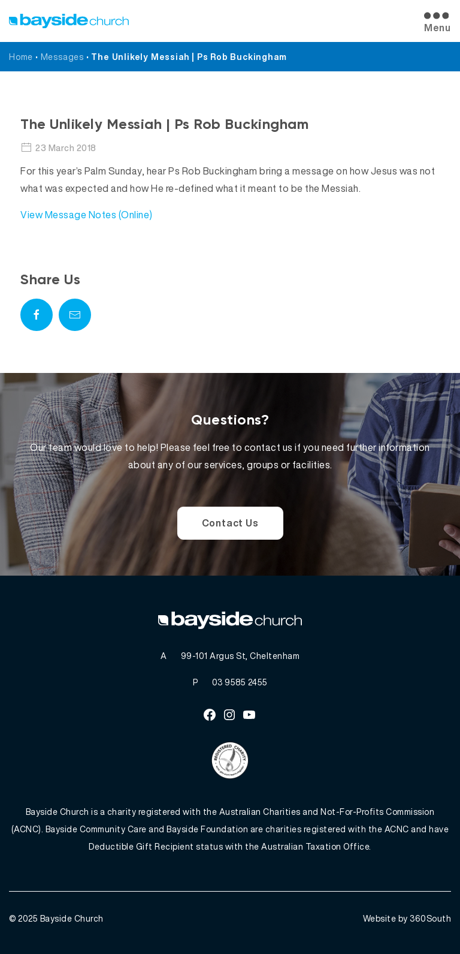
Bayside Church (72, 918)
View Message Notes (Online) (86, 214)
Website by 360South (407, 918)
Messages (62, 56)
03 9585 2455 (240, 682)
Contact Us (230, 523)
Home (21, 56)
